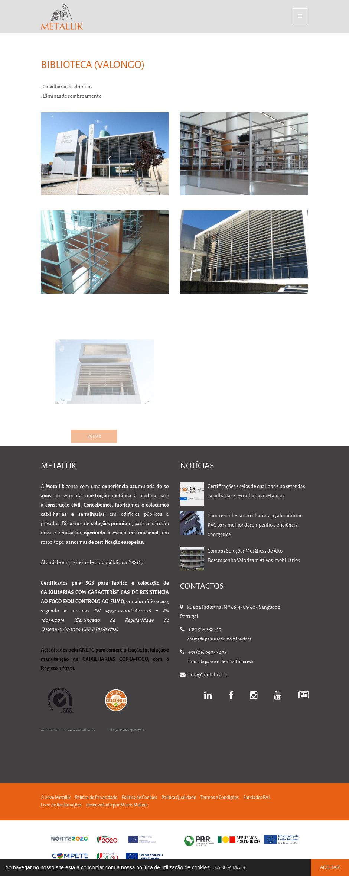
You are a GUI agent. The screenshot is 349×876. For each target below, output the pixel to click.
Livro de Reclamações (61, 805)
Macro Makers (133, 805)
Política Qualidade (179, 797)
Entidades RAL (257, 797)
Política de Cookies (139, 797)
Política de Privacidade (96, 797)
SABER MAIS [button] (229, 867)
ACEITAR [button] (330, 867)
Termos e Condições (219, 797)
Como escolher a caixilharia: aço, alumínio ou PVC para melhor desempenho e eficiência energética (255, 525)
